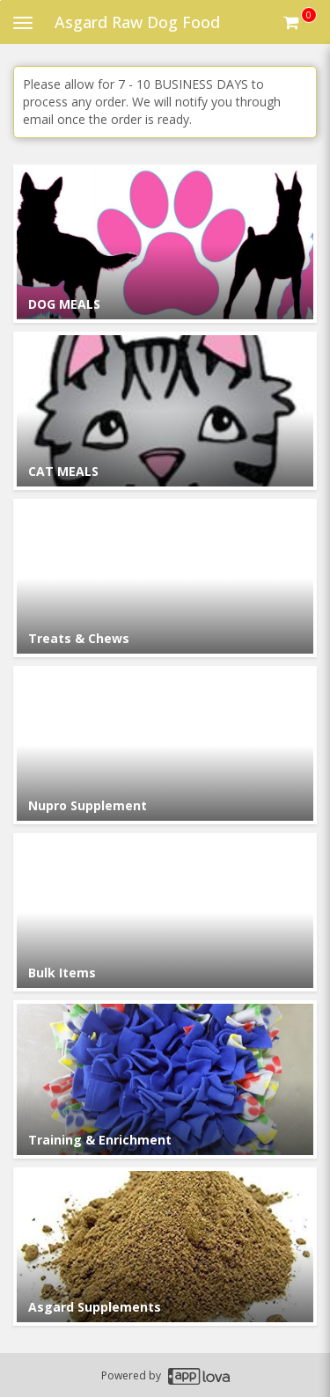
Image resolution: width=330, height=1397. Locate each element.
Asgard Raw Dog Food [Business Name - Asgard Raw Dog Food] (137, 22)
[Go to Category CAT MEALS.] (165, 411)
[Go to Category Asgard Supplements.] (165, 1246)
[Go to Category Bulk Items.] (165, 912)
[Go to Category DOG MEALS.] (165, 244)
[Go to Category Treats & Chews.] (165, 578)
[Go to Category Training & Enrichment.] (165, 1079)
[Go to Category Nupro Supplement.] (165, 745)
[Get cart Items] (300, 22)
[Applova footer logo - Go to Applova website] (199, 1375)
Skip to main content (0, 0)
